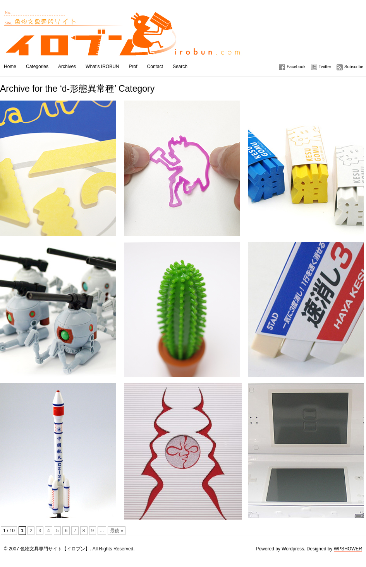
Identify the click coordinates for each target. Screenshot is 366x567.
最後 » (116, 530)
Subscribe (353, 66)
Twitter (325, 66)
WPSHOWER (348, 549)
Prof (133, 66)
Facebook (296, 66)
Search (180, 66)
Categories (37, 66)
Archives (67, 66)
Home (10, 66)
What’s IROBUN (102, 66)
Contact (155, 66)
